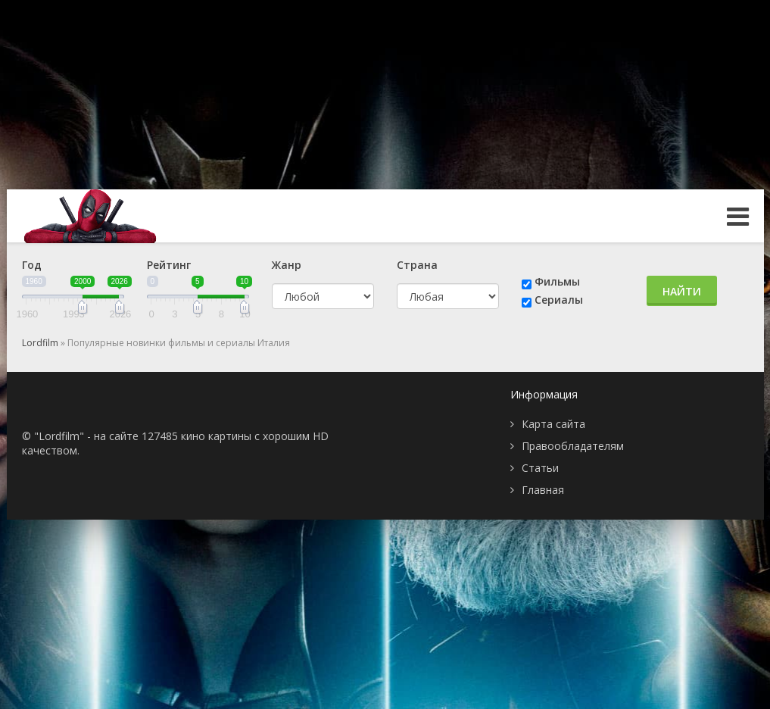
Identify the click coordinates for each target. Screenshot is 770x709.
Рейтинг (169, 265)
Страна (417, 265)
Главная (543, 490)
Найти (681, 291)
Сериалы (559, 299)
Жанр (286, 265)
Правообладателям (573, 446)
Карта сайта (553, 424)
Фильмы (557, 281)
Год (32, 265)
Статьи (540, 468)
